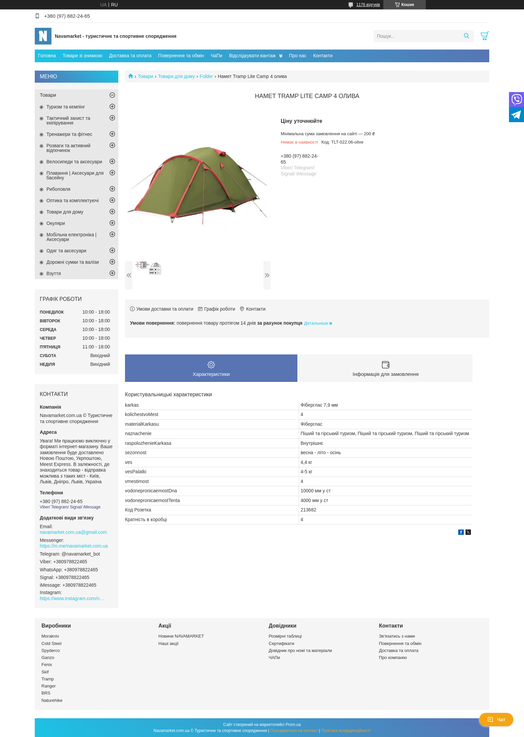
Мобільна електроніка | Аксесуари (71, 237)
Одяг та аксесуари (66, 250)
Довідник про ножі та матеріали (300, 650)
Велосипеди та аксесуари (74, 161)
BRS (45, 692)
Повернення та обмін (181, 55)
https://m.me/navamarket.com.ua (74, 546)
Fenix (46, 664)
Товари (145, 76)
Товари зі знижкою (82, 55)
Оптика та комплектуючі (72, 200)
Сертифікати (281, 643)
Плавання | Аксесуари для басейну (75, 175)
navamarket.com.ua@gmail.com (73, 532)
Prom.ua (293, 724)
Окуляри (55, 223)
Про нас (297, 55)
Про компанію (393, 657)
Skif (45, 671)
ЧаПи (216, 55)
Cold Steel (51, 643)
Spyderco (50, 650)
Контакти (323, 55)
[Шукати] (466, 36)
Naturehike (51, 700)
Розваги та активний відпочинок (68, 148)
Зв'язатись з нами (397, 636)
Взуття (53, 273)
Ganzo (47, 657)
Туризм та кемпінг (65, 106)
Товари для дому (176, 76)
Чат (496, 720)
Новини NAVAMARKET (181, 636)
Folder (206, 76)
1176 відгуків (368, 4)
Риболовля (58, 189)
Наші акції (168, 643)
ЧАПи (274, 657)
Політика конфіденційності (346, 730)
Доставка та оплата (130, 55)
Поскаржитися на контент (294, 730)
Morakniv (50, 636)
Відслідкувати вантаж (252, 55)
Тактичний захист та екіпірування (68, 120)
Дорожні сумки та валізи (72, 262)
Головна (47, 55)
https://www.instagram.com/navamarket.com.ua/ (73, 598)
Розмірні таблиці (285, 636)
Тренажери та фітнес (69, 134)
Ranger (48, 685)
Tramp (47, 678)
